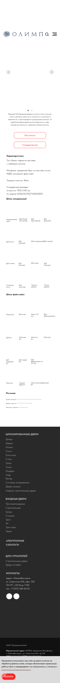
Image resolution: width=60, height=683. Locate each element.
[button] (47, 34)
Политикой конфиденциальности (16, 669)
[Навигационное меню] (54, 34)
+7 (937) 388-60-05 (20, 588)
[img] (30, 616)
